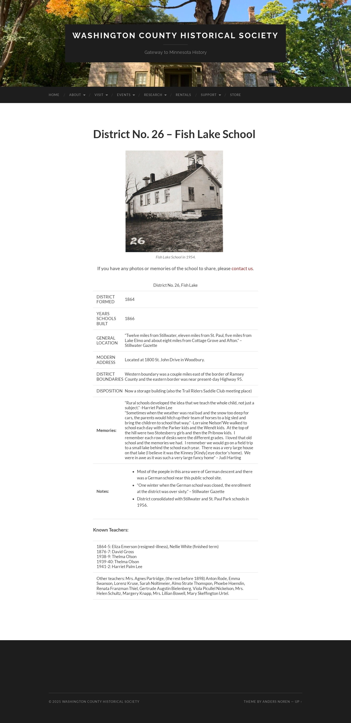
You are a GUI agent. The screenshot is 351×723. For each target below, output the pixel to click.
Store (235, 95)
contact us (242, 268)
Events (124, 95)
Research (153, 95)
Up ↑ (298, 702)
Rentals (183, 95)
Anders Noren (276, 702)
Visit (99, 95)
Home (54, 95)
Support (209, 95)
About (75, 95)
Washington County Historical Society (175, 35)
